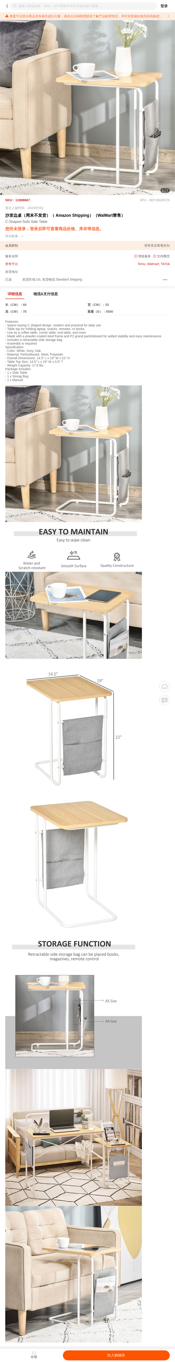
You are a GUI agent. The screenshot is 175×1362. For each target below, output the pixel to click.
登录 (164, 6)
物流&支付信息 (45, 294)
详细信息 (15, 294)
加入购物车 (116, 1355)
